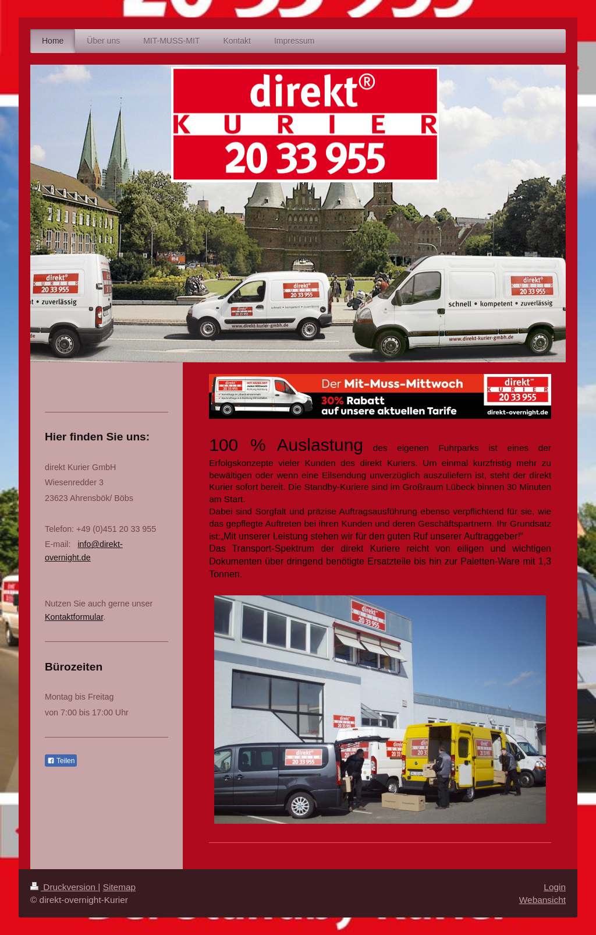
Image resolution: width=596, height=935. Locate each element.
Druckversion (64, 887)
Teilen (60, 761)
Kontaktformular (74, 617)
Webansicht (542, 900)
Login (555, 887)
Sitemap (119, 887)
